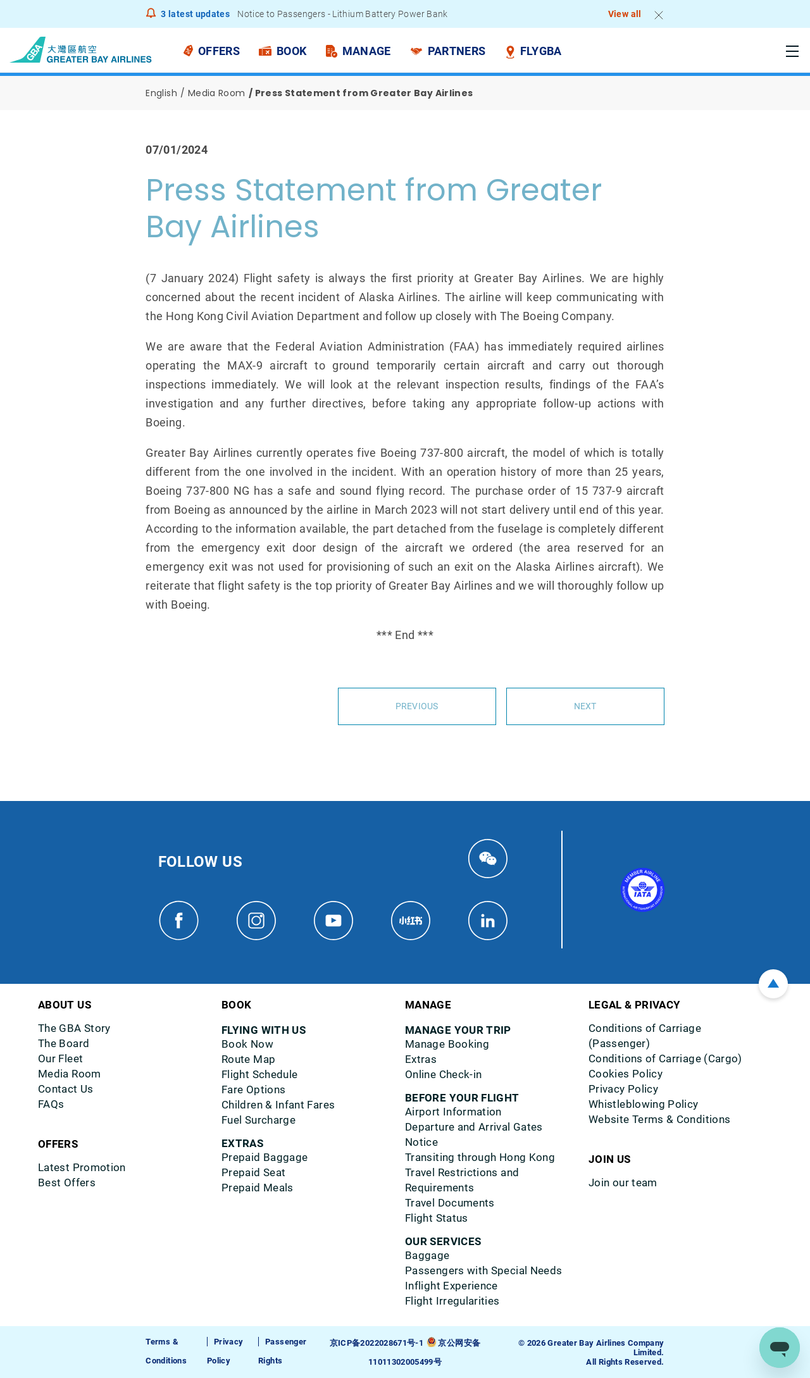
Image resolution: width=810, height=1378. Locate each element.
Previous (416, 706)
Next (585, 706)
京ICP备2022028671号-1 (376, 1342)
